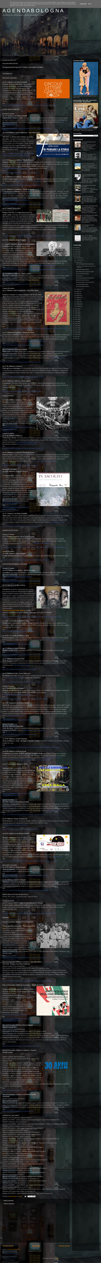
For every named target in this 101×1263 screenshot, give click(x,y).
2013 (76, 325)
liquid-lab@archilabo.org (53, 810)
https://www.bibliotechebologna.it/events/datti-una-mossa (19, 465)
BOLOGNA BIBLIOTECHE (88, 163)
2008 (76, 336)
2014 (76, 323)
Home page (36, 1246)
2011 (76, 330)
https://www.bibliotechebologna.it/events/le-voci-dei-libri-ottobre (22, 284)
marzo (78, 301)
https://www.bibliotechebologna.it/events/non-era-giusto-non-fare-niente (24, 958)
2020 (76, 311)
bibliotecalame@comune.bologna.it (14, 678)
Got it (89, 4)
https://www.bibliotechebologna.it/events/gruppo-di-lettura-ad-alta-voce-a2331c (26, 560)
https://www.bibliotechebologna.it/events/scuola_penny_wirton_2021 (23, 448)
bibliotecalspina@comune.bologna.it (33, 730)
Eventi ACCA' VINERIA (87, 235)
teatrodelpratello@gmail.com (12, 503)
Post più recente (7, 1246)
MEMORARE (79, 276)
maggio (78, 297)
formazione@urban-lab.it (57, 358)
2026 (76, 247)
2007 (76, 338)
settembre (78, 289)
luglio (77, 293)
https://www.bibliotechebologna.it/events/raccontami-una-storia (21, 682)
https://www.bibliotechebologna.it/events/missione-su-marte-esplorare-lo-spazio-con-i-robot (30, 861)
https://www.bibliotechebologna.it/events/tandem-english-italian (21, 185)
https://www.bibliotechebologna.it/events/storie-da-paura (19, 669)
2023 (76, 254)
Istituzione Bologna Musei (82, 284)
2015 (76, 321)
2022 (76, 256)
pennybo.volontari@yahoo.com (27, 444)
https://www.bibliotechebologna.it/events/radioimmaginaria (20, 644)
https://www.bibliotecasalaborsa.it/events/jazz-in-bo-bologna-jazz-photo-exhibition (27, 981)
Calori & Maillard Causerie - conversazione (88, 225)
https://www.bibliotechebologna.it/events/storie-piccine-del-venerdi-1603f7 (25, 699)
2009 (76, 334)
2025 (76, 249)
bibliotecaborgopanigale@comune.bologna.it (41, 265)
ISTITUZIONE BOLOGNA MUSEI (90, 205)
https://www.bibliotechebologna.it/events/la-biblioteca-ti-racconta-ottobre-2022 (26, 760)
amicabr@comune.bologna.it (41, 543)
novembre (78, 260)
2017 (76, 317)
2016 (76, 319)
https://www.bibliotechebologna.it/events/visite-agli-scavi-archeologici (23, 377)
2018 (76, 315)
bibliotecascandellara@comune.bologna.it (16, 168)
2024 (76, 252)
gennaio (78, 306)
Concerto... (84, 152)
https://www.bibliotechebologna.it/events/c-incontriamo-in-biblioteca (23, 204)
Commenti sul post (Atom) (13, 1249)
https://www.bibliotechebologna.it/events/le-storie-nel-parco (20, 829)
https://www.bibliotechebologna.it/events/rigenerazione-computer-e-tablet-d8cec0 (26, 128)
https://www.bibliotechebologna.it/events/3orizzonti (18, 1111)
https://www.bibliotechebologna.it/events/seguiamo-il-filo (19, 172)
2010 (76, 332)
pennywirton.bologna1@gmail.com (27, 442)
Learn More (83, 4)
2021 (76, 308)
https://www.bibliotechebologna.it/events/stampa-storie (18, 631)
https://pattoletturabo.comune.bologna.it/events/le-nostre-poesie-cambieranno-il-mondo (28, 913)
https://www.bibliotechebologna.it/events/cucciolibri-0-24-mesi (21, 581)
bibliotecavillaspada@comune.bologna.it (16, 825)
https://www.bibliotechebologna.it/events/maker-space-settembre (21, 362)
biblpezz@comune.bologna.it (22, 665)
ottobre (78, 262)
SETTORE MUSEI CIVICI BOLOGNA (85, 264)
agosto (78, 291)
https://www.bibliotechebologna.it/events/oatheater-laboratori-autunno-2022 (25, 890)
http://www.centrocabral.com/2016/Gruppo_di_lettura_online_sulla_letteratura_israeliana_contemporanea (34, 547)
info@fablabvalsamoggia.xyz (16, 715)
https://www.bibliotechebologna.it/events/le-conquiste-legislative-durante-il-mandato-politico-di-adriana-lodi (35, 269)
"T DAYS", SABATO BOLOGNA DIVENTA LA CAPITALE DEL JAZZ (89, 176)
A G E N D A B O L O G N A (32, 10)
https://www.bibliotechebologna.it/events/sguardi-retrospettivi (21, 1046)
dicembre (78, 258)
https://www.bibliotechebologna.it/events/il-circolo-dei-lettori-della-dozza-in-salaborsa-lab (29, 105)
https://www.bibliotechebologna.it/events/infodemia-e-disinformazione (23, 814)
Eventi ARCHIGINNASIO (87, 196)
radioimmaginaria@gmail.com (54, 640)
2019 (76, 313)
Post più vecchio (64, 1246)
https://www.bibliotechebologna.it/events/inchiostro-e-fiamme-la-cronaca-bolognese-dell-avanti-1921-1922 (34, 328)
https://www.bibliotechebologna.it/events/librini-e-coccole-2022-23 (22, 654)
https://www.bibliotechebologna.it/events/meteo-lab (17, 720)
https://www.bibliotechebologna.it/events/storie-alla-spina (19, 734)
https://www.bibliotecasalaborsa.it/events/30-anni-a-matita (19, 1090)
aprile (77, 299)
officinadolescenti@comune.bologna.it (14, 610)
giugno (78, 295)
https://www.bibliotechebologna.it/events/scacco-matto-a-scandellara (23, 345)
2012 (76, 327)
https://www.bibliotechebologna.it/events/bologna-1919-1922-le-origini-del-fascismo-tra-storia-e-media (33, 236)
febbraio (78, 304)
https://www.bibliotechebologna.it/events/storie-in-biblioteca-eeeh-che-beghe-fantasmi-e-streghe (31, 747)
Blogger (56, 1258)
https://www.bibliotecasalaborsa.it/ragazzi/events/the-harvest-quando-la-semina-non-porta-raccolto (32, 617)
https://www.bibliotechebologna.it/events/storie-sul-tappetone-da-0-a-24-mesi (25, 875)
